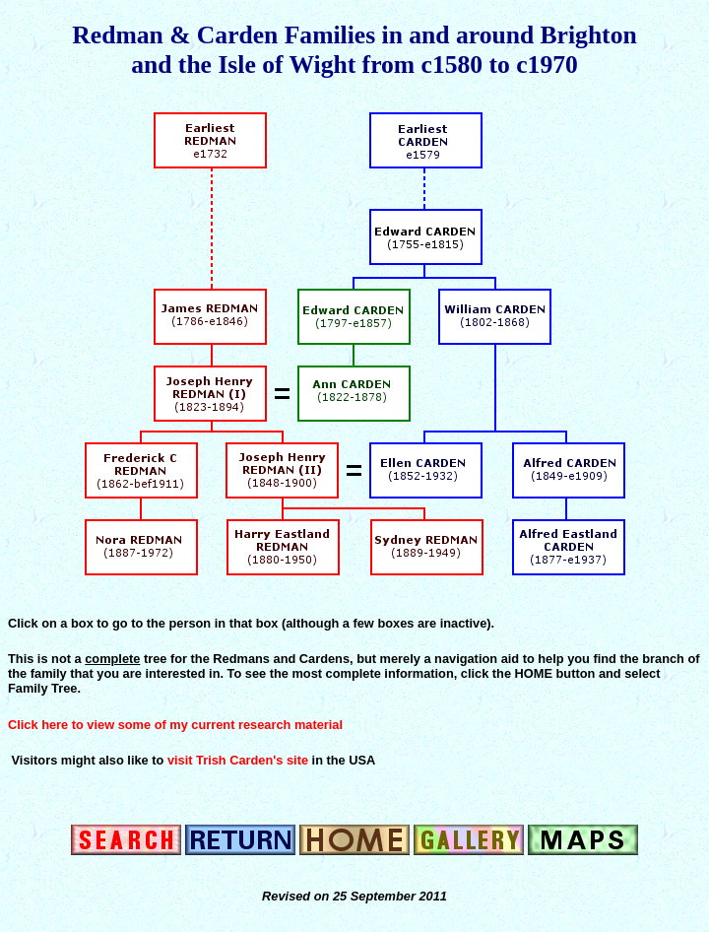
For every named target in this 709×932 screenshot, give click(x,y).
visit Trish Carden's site (237, 760)
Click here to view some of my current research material (175, 724)
